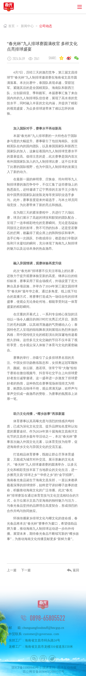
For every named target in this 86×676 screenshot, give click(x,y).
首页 (9, 26)
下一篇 (26, 570)
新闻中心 (27, 26)
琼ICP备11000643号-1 (26, 670)
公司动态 (45, 26)
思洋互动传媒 (66, 670)
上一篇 (12, 570)
